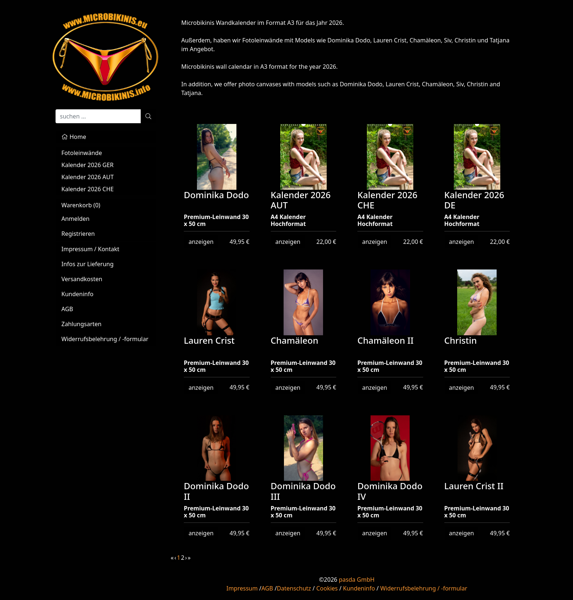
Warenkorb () (80, 205)
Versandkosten (81, 279)
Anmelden (75, 219)
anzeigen (201, 242)
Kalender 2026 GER (87, 165)
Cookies (327, 588)
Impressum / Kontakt (90, 249)
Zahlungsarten (81, 324)
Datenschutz (294, 588)
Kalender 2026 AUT (87, 177)
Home (73, 137)
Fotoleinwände (81, 153)
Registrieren (78, 234)
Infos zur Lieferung (87, 264)
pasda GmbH (357, 580)
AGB (67, 309)
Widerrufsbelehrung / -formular (104, 339)
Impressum (242, 588)
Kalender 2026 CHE (87, 189)
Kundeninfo (77, 294)
